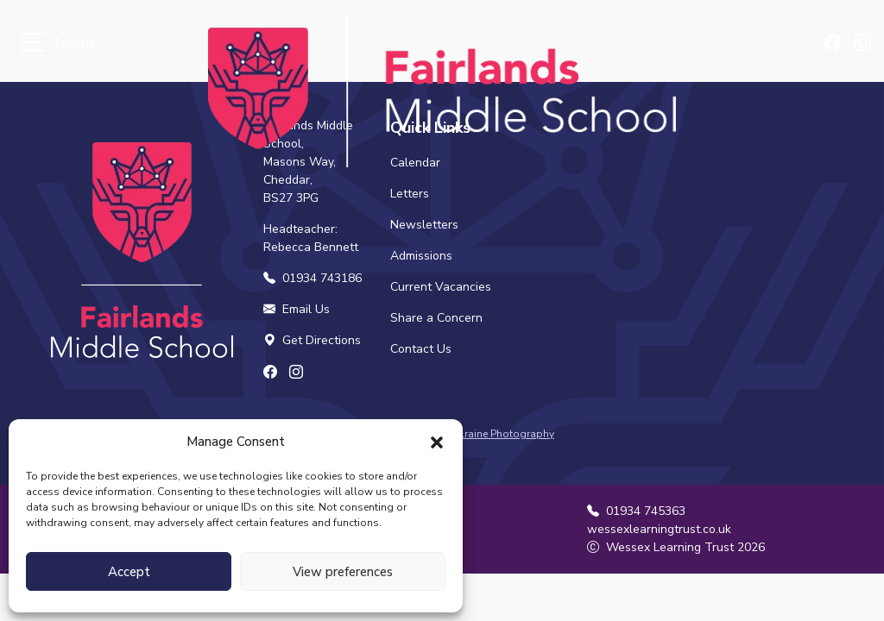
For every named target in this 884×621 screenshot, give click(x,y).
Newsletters (424, 224)
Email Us (296, 309)
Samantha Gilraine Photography (476, 434)
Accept (129, 571)
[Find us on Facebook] (833, 43)
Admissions (421, 256)
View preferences (343, 571)
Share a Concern (436, 318)
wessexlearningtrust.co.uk (659, 529)
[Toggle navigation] (32, 43)
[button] (436, 441)
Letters (409, 193)
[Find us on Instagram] (862, 43)
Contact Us (420, 349)
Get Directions (312, 340)
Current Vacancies (440, 287)
